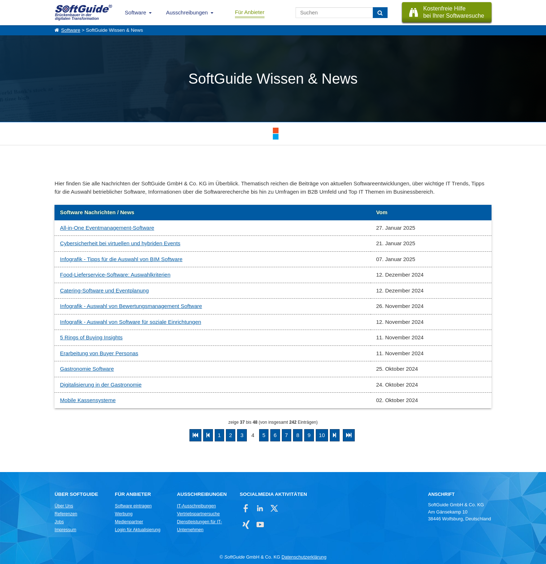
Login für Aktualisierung (137, 529)
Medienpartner (129, 521)
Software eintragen (133, 505)
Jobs (59, 521)
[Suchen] (380, 12)
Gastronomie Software (87, 369)
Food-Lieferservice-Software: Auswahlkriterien (115, 275)
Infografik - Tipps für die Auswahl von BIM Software (121, 259)
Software (135, 12)
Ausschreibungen (187, 12)
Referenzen (65, 513)
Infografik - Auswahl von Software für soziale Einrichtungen (130, 322)
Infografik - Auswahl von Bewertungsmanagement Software (131, 306)
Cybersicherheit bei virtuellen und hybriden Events (120, 243)
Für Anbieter (250, 12)
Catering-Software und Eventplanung (104, 290)
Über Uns (63, 505)
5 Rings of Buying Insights (91, 337)
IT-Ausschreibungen (196, 505)
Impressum (65, 529)
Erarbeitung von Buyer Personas (99, 353)
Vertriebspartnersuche (198, 513)
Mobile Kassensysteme (87, 400)
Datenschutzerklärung (303, 557)
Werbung (123, 513)
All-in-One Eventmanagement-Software (107, 228)
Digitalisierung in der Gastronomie (100, 385)
